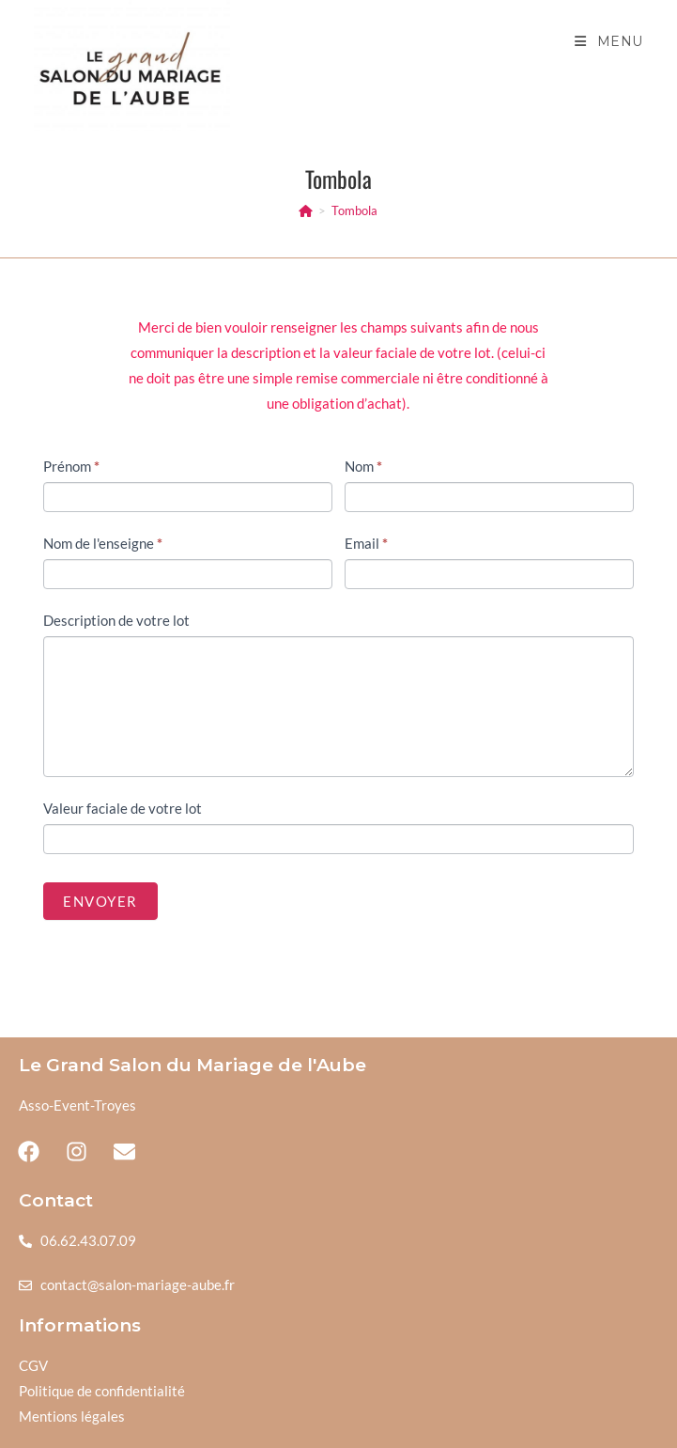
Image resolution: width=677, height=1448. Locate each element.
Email (366, 543)
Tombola (354, 210)
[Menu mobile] (609, 41)
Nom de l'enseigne (102, 543)
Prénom (71, 466)
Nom (363, 466)
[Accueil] (306, 210)
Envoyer (100, 901)
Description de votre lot (116, 620)
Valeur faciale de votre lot (122, 808)
